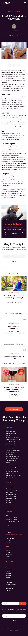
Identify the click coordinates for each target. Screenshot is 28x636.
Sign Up (14, 261)
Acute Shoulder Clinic (11, 433)
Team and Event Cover (11, 460)
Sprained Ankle (9, 492)
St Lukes (8, 571)
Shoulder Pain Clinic (10, 431)
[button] (24, 3)
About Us (8, 550)
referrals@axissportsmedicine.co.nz (14, 534)
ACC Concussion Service (12, 458)
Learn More (14, 233)
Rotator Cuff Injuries (11, 496)
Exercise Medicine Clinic (12, 471)
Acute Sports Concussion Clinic (13, 475)
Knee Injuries (9, 502)
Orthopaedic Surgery (11, 452)
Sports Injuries (9, 488)
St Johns (8, 567)
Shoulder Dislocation (11, 498)
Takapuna (8, 573)
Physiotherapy (9, 454)
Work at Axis (9, 554)
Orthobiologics (9, 469)
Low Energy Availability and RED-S (14, 490)
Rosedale (8, 577)
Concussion (9, 504)
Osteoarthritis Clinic (11, 477)
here (16, 117)
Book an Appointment (14, 409)
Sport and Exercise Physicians (13, 456)
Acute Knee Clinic (10, 473)
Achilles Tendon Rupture (12, 507)
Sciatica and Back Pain (11, 494)
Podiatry (8, 435)
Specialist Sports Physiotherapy (14, 444)
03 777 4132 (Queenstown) (12, 521)
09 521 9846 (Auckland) (11, 517)
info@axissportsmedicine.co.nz (13, 528)
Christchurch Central (11, 584)
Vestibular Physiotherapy (12, 448)
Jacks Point (8, 590)
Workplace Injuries (10, 486)
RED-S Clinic (9, 462)
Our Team (8, 552)
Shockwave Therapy (11, 467)
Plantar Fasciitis (9, 500)
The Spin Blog (9, 556)
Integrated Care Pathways (12, 441)
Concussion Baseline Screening (13, 439)
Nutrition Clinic (9, 465)
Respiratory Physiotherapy (12, 446)
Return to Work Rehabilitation (13, 450)
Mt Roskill (8, 569)
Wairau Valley (9, 575)
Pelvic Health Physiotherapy (12, 437)
